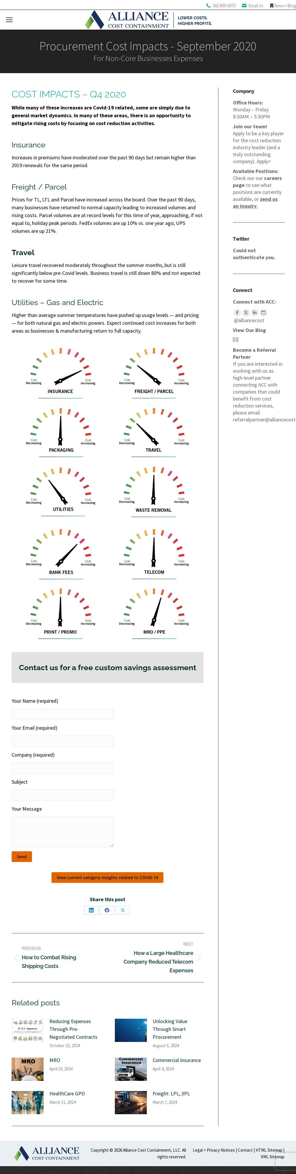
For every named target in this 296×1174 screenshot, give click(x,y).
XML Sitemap (272, 1156)
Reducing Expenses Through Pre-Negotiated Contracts (73, 1029)
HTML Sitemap (269, 1150)
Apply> (264, 161)
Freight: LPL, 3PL (171, 1093)
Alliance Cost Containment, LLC (151, 1150)
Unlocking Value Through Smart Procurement (170, 1029)
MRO (54, 1060)
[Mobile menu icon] (9, 19)
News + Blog (285, 5)
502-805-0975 (224, 5)
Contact (245, 1150)
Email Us (256, 5)
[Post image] (28, 1030)
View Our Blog (249, 330)
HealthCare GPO (67, 1093)
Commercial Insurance (177, 1060)
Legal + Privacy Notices (214, 1150)
